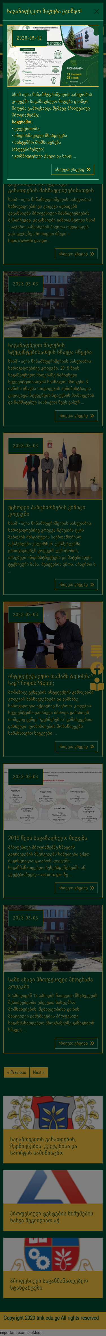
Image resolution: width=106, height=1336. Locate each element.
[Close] (96, 11)
